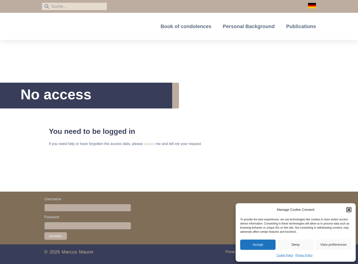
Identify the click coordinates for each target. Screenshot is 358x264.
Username (52, 199)
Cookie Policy (284, 255)
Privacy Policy (304, 255)
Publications (301, 26)
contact (149, 144)
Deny (296, 244)
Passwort (51, 217)
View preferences (333, 244)
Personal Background (249, 26)
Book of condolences (186, 26)
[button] (349, 209)
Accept (258, 244)
